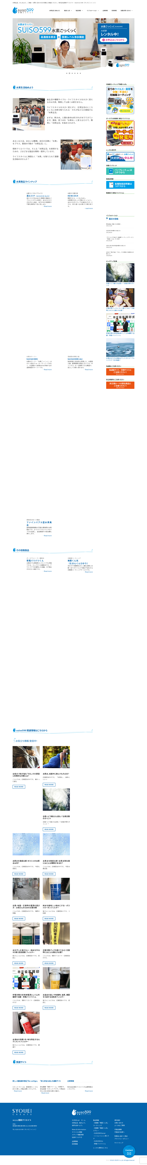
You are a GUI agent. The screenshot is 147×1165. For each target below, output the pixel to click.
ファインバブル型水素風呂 (39, 524)
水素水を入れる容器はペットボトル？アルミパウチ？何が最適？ (120, 359)
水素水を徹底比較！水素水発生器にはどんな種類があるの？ (56, 862)
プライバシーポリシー (121, 1139)
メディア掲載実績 (77, 1135)
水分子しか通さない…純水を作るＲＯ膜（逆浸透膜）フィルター (26, 951)
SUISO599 (32, 359)
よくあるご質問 (119, 1125)
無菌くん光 (67, 10)
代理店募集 (118, 1129)
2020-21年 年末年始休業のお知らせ (116, 245)
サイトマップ (118, 1143)
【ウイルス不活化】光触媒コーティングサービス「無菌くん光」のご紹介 (120, 238)
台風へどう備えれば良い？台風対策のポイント (56, 817)
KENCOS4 (73, 195)
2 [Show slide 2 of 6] (69, 73)
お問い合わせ (118, 1123)
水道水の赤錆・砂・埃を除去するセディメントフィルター (26, 1040)
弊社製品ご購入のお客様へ (113, 224)
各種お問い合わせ (126, 10)
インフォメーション (92, 10)
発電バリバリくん (35, 560)
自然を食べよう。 (77, 1125)
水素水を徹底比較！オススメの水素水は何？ (26, 862)
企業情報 (105, 10)
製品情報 (78, 10)
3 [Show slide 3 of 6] (72, 73)
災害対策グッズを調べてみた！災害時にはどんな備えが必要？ (56, 951)
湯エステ (38, 195)
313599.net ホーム (78, 1120)
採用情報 (114, 10)
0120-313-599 (79, 3)
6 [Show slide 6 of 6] (80, 73)
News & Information (79, 1129)
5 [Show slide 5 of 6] (77, 73)
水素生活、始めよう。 (54, 10)
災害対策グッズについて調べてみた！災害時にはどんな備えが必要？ (120, 309)
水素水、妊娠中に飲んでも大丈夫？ (56, 774)
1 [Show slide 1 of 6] (67, 73)
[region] (73, 47)
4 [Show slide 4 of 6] (75, 73)
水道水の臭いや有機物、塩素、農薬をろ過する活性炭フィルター (56, 996)
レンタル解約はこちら (100, 1148)
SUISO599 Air (75, 359)
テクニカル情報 (77, 1132)
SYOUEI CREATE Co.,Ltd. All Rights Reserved (122, 1160)
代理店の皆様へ (119, 1132)
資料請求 (117, 1120)
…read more (88, 208)
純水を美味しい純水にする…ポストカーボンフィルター (56, 906)
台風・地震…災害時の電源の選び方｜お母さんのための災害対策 (26, 906)
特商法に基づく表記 (121, 1136)
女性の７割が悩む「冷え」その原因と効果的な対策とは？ (26, 775)
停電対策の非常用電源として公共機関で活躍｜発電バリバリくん (26, 996)
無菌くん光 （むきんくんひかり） (78, 562)
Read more (18, 787)
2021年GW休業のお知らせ (113, 230)
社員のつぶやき (77, 1137)
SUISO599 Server (100, 1133)
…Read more (47, 206)
